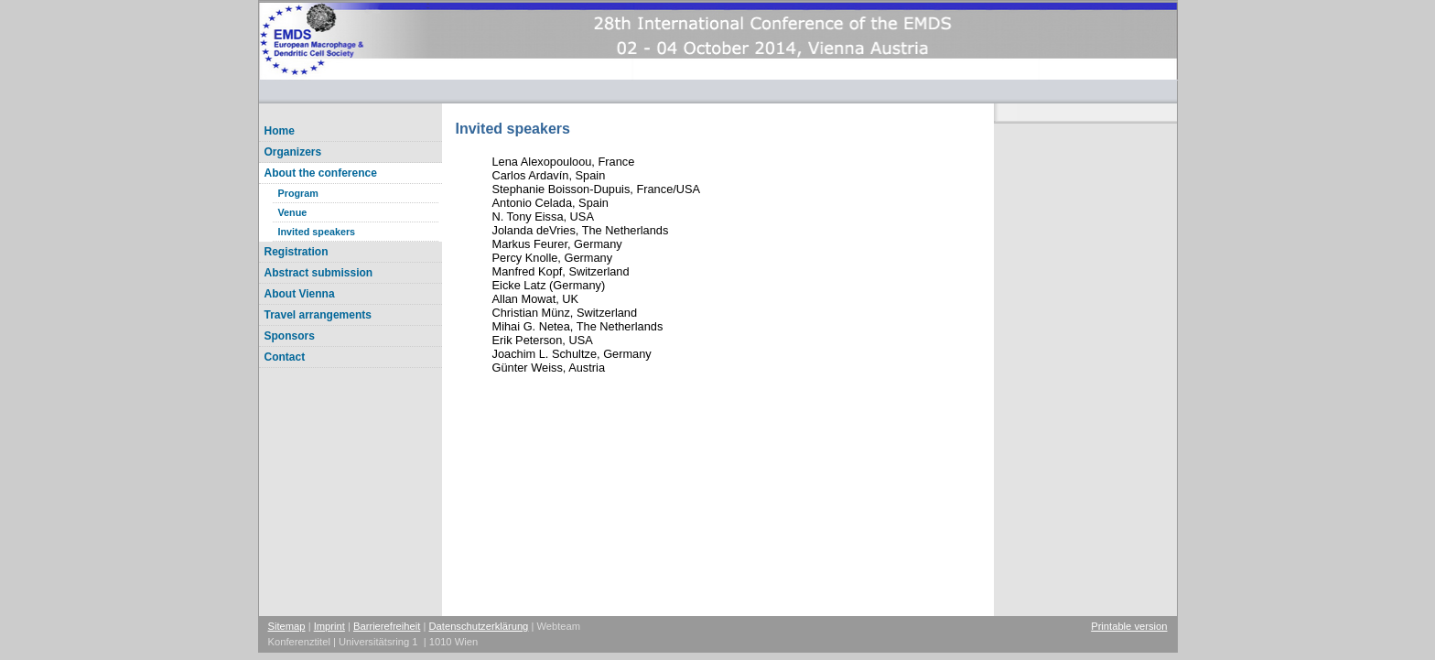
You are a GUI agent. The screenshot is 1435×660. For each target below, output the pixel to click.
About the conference (320, 173)
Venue (293, 212)
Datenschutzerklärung (479, 626)
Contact (285, 357)
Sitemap (287, 626)
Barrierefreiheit (386, 626)
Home (279, 130)
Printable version (1129, 626)
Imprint (329, 626)
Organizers (293, 152)
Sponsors (289, 336)
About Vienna (299, 293)
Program (298, 193)
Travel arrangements (318, 314)
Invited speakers (317, 231)
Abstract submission (318, 272)
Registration (296, 251)
